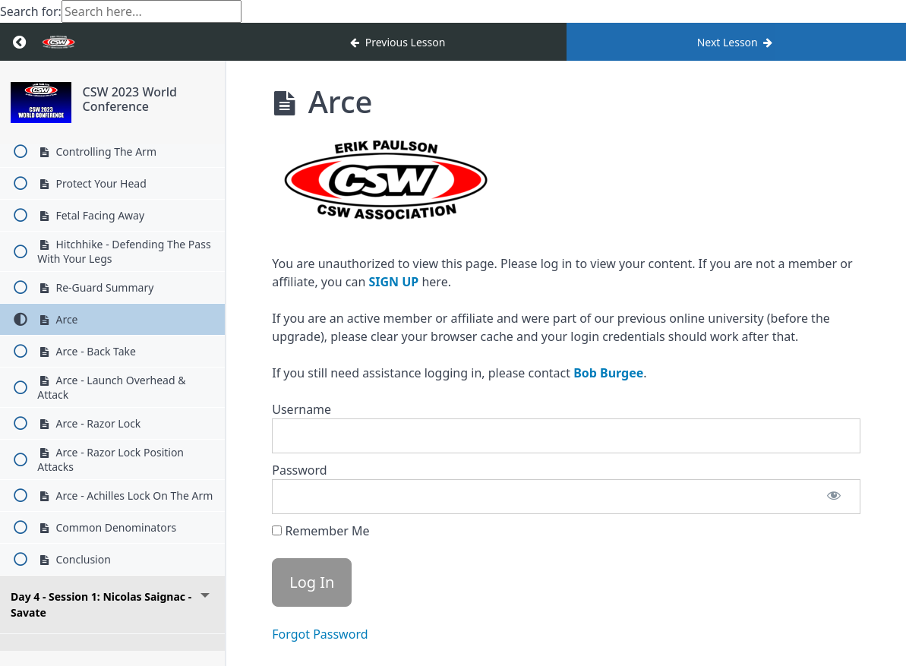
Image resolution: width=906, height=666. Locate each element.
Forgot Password (320, 634)
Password (299, 470)
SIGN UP (393, 281)
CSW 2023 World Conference (129, 99)
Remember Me (320, 530)
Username (301, 409)
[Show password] (833, 496)
